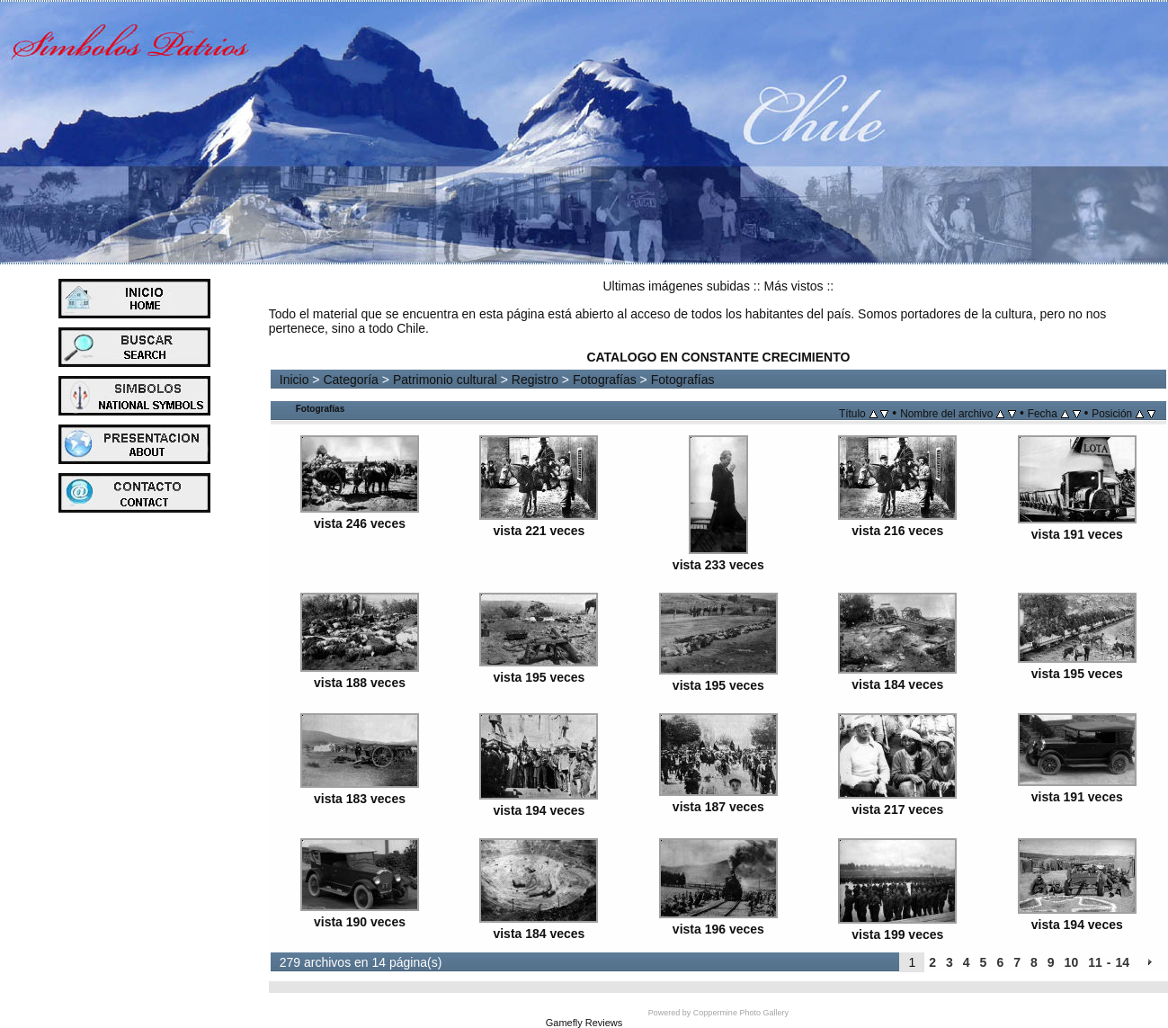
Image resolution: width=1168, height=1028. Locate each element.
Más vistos (793, 286)
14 (1122, 962)
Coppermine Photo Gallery (741, 1012)
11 (1095, 962)
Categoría (350, 379)
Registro (535, 379)
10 (1072, 962)
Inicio (294, 379)
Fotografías (605, 379)
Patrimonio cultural (445, 379)
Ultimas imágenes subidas (676, 286)
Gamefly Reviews (584, 1022)
